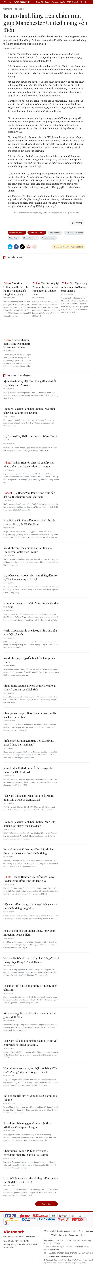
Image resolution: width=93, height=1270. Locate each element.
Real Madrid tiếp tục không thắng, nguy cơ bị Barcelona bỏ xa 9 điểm (29, 932)
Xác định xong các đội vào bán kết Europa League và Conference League (27, 550)
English (47, 2)
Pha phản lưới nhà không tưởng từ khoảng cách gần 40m (30, 987)
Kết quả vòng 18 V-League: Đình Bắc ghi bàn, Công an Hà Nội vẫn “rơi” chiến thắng (29, 851)
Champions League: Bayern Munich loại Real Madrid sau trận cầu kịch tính (29, 687)
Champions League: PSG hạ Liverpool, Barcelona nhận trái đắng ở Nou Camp (25, 1152)
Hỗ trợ (80, 1231)
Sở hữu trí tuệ (49, 1231)
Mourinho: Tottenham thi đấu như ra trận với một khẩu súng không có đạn (16, 288)
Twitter (22, 246)
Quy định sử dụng (63, 1231)
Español (62, 2)
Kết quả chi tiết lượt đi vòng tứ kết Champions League (30, 1097)
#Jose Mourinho (55, 232)
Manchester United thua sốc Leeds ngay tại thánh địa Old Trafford (28, 770)
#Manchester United (36, 232)
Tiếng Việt (39, 2)
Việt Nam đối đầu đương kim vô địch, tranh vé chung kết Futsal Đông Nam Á (29, 1042)
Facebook (16, 246)
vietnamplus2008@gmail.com (60, 1256)
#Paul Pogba (14, 238)
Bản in (28, 246)
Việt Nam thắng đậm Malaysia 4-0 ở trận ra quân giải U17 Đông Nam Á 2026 (28, 797)
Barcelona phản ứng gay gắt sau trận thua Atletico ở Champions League (27, 1125)
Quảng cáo (73, 1235)
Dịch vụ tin (63, 1235)
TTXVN (53, 1235)
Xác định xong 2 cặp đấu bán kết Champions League (29, 660)
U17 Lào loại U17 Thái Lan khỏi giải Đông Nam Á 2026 (30, 438)
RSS (74, 1231)
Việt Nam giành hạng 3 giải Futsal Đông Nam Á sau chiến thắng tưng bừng (30, 906)
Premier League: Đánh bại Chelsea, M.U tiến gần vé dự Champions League (29, 410)
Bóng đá (19, 9)
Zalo (10, 246)
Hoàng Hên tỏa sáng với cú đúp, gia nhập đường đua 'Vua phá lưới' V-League (28, 464)
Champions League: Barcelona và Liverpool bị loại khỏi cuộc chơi (30, 715)
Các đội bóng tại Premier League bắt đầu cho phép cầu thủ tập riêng (45, 288)
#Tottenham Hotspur (17, 232)
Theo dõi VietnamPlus (62, 247)
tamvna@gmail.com (51, 1249)
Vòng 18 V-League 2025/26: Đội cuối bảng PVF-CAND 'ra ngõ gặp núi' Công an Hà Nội (30, 1070)
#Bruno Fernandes (30, 238)
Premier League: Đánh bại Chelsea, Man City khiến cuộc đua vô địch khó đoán (29, 823)
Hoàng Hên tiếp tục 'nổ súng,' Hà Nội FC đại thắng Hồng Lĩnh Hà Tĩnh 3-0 (29, 879)
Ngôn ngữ (89, 1231)
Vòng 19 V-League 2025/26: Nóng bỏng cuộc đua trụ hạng (31, 605)
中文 (69, 2)
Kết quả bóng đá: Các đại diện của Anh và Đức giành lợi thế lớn (29, 1015)
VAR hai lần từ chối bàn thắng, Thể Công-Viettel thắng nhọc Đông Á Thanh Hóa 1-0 (31, 960)
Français (55, 2)
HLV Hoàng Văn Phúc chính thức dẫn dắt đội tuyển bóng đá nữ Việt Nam (29, 495)
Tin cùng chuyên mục (19, 375)
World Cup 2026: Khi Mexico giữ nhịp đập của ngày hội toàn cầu (30, 632)
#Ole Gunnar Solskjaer (74, 232)
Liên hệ (82, 1235)
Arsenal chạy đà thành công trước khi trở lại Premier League (17, 343)
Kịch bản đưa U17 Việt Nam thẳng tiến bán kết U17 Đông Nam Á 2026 (29, 383)
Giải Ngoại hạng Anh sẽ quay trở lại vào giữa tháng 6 (74, 286)
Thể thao (8, 9)
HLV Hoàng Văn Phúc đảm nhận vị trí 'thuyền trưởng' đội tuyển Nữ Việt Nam (29, 522)
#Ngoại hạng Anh (48, 238)
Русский (75, 2)
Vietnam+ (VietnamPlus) (22, 2)
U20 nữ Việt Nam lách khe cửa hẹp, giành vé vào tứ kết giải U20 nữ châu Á (30, 1180)
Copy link (34, 246)
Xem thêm (46, 1203)
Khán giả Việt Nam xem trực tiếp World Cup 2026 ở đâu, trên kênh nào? (28, 742)
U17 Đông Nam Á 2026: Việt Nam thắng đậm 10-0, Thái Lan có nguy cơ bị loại (30, 577)
